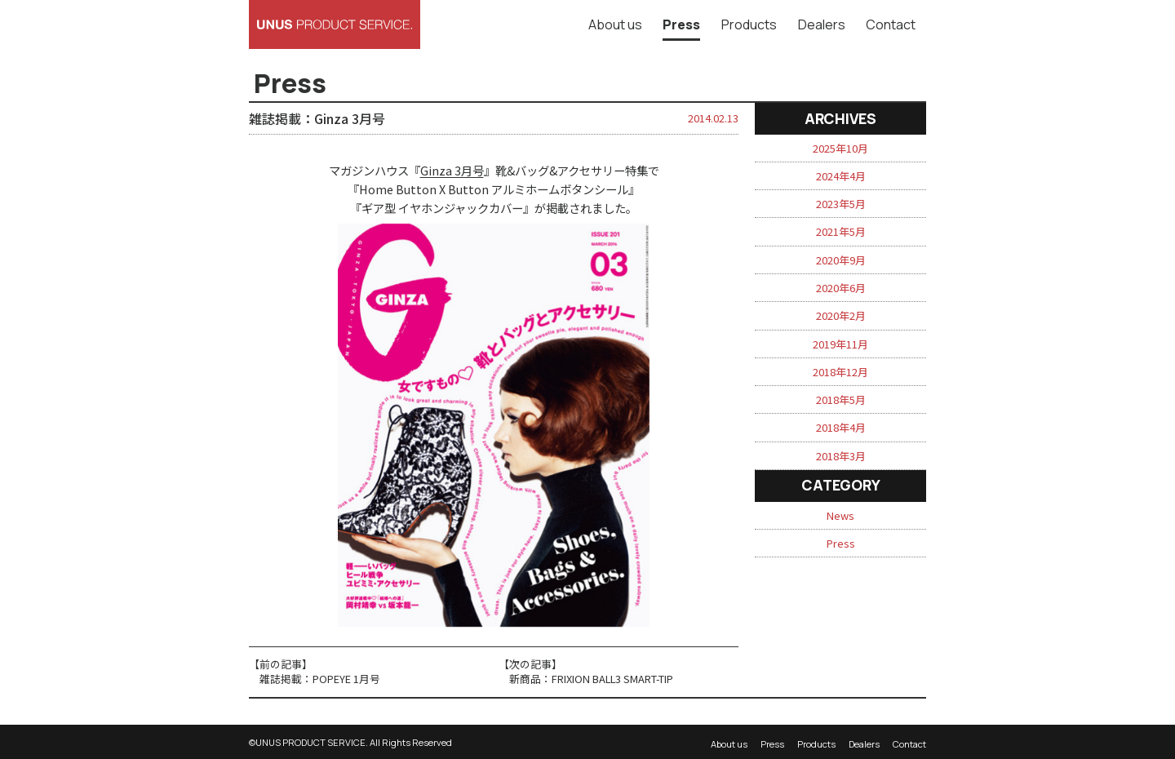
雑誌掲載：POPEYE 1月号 (319, 679)
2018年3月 (841, 456)
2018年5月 (841, 399)
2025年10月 (840, 148)
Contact (891, 24)
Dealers (821, 24)
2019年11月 (840, 344)
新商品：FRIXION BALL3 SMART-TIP (591, 679)
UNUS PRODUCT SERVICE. (311, 742)
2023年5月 (841, 203)
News (840, 515)
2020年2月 (841, 315)
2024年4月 (841, 176)
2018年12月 (840, 372)
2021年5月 (841, 231)
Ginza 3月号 (452, 170)
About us (615, 24)
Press (681, 24)
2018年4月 (841, 427)
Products (749, 24)
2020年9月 (841, 260)
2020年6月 (841, 287)
